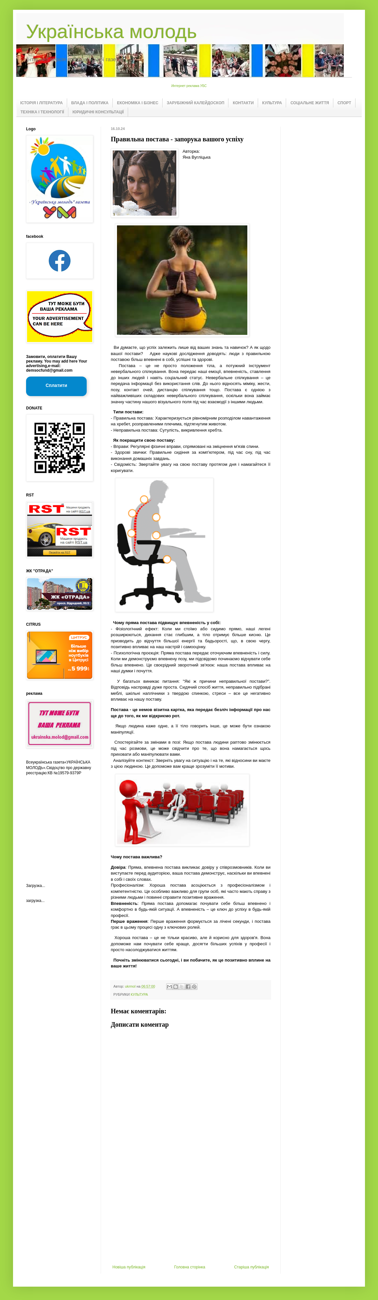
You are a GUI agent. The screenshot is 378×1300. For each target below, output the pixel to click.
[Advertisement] (191, 1216)
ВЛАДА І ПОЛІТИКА (90, 103)
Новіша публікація (128, 1267)
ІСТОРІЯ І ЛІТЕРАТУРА (41, 103)
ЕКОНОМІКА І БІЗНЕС (137, 103)
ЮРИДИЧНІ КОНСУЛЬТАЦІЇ (98, 112)
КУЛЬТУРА (272, 103)
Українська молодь (111, 31)
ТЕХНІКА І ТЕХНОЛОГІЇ (42, 112)
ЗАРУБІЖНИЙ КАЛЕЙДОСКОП (196, 103)
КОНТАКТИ (243, 103)
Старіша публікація (251, 1267)
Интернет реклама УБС (189, 86)
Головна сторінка (189, 1267)
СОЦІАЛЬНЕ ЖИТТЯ (309, 103)
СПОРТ (344, 103)
